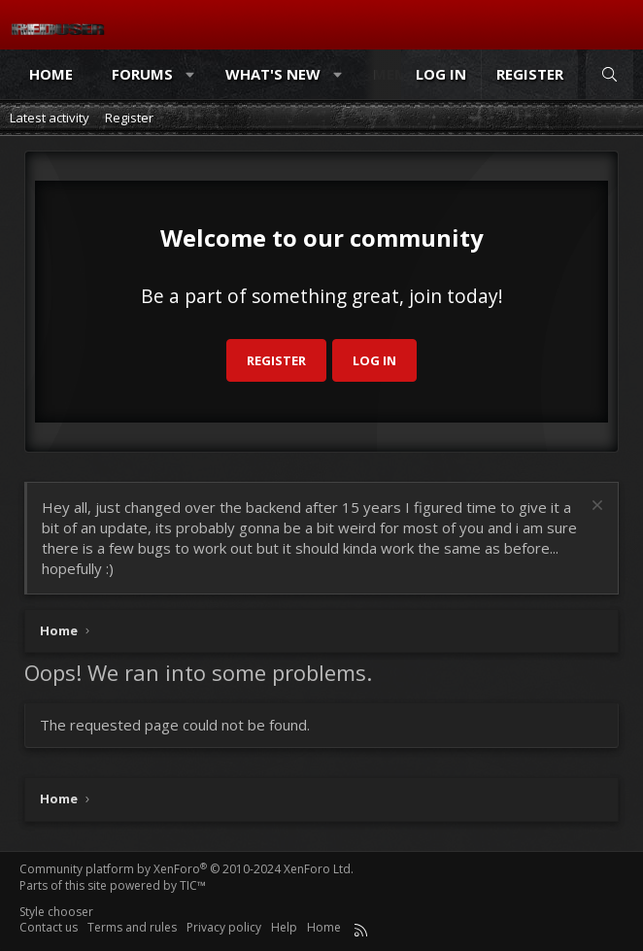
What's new (273, 74)
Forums (142, 74)
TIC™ (193, 885)
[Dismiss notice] (595, 507)
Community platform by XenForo (186, 869)
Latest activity (49, 117)
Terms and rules (132, 927)
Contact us (48, 927)
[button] (191, 74)
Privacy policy (223, 927)
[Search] (609, 74)
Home (51, 74)
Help (284, 927)
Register (129, 117)
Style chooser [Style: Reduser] (56, 911)
